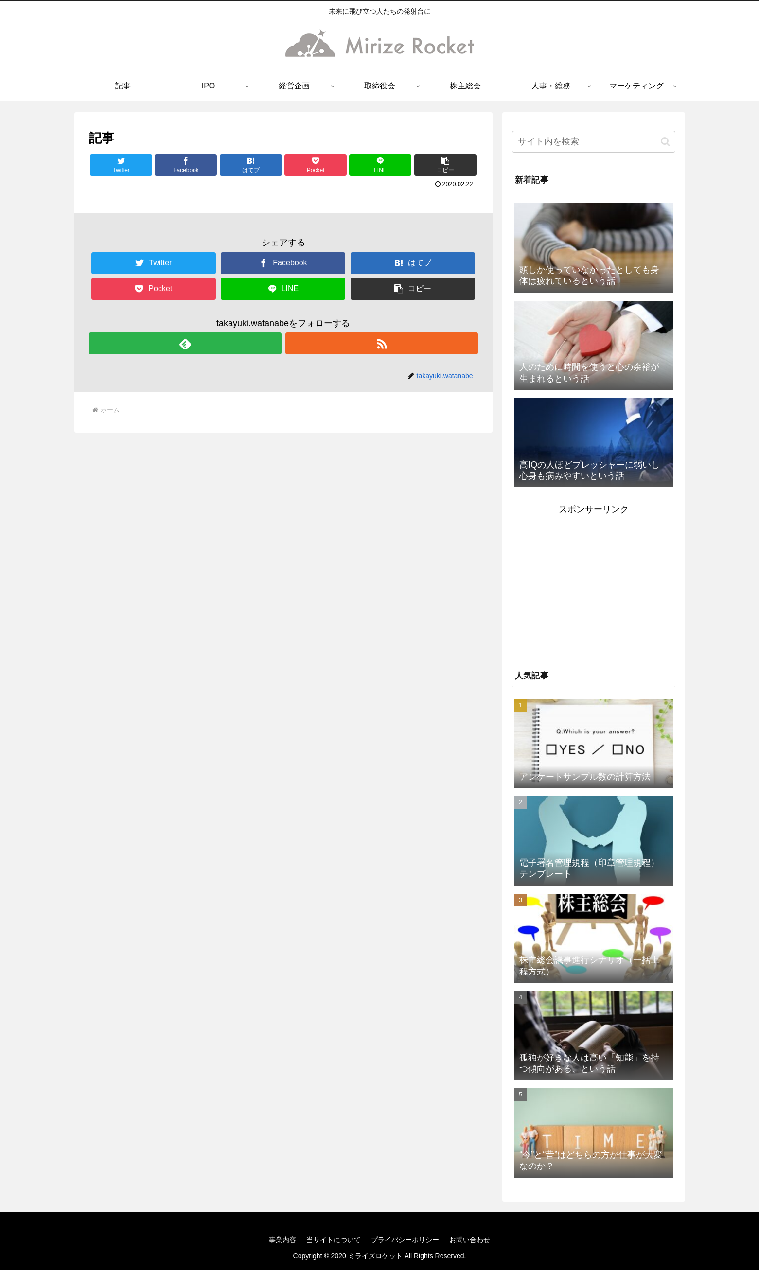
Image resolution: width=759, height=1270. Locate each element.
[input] (593, 142)
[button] (445, 165)
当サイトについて (333, 1240)
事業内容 (282, 1240)
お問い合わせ (469, 1240)
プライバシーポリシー (405, 1240)
